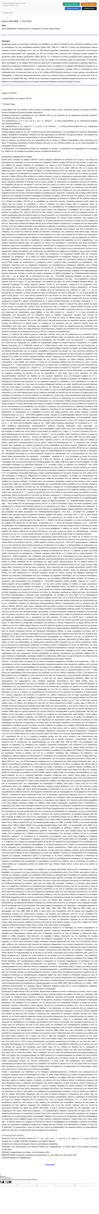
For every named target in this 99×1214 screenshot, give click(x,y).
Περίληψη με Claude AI (89, 4)
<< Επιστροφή (49, 1164)
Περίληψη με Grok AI (89, 8)
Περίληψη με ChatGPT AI (71, 4)
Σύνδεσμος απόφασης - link (10, 5)
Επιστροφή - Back (7, 13)
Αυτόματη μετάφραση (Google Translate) (14, 3)
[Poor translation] (8, 1182)
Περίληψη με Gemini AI (73, 8)
